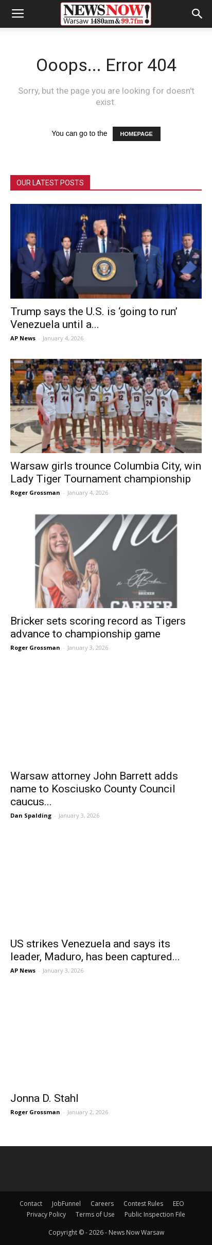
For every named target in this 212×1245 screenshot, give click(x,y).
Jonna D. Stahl (44, 1098)
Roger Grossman (35, 492)
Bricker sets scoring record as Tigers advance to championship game (98, 627)
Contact (31, 1203)
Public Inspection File (155, 1214)
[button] (197, 14)
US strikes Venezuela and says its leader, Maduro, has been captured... (95, 950)
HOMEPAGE (136, 134)
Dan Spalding (30, 815)
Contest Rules (143, 1203)
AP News (23, 338)
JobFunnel (66, 1203)
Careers (102, 1203)
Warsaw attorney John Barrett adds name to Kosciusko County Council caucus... (94, 789)
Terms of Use (95, 1214)
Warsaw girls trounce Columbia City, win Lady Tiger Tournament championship (105, 472)
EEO (178, 1203)
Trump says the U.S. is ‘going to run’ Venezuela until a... (94, 318)
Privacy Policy (46, 1214)
